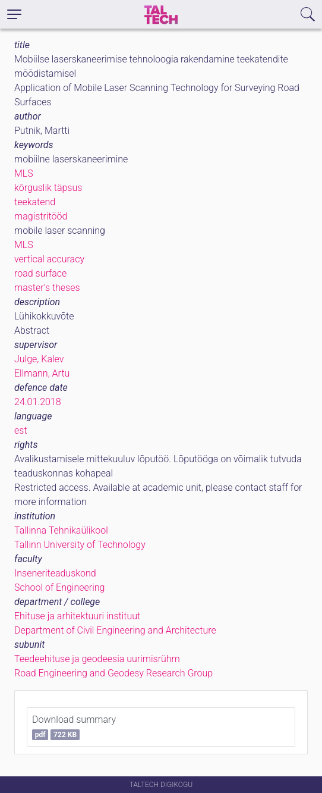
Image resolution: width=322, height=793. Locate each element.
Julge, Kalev (39, 359)
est (20, 430)
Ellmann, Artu (42, 373)
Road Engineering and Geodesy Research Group (113, 673)
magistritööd (40, 216)
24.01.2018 (37, 402)
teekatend (34, 202)
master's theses (47, 287)
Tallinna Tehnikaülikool (61, 530)
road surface (40, 273)
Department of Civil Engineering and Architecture (115, 630)
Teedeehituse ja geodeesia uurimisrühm (97, 659)
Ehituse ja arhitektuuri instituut (77, 616)
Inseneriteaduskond (55, 573)
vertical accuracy (49, 259)
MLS (23, 173)
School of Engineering (59, 587)
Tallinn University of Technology (80, 544)
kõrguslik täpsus (48, 187)
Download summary (74, 727)
